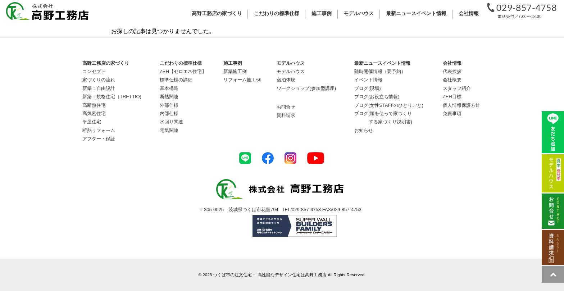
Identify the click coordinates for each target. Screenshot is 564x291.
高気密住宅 (94, 113)
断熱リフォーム (98, 130)
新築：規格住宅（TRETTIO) (111, 96)
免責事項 (452, 113)
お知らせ (363, 130)
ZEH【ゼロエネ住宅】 (183, 71)
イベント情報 (368, 79)
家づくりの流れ (98, 79)
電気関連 (169, 130)
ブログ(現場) (367, 88)
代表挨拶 (452, 71)
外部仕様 (169, 105)
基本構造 (169, 88)
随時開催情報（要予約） (380, 71)
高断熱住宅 (94, 105)
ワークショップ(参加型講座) (306, 88)
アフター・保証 (98, 138)
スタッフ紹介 (457, 88)
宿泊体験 (286, 79)
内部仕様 (169, 113)
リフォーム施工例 (242, 79)
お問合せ (286, 107)
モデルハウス (291, 71)
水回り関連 (171, 121)
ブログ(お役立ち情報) (377, 96)
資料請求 (286, 115)
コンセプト (94, 71)
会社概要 (452, 79)
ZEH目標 (452, 96)
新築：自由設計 (98, 88)
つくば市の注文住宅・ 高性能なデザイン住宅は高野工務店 (269, 274)
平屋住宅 (91, 121)
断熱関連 (169, 96)
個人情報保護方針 (461, 105)
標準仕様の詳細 (176, 79)
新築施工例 (235, 71)
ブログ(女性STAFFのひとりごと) (388, 105)
